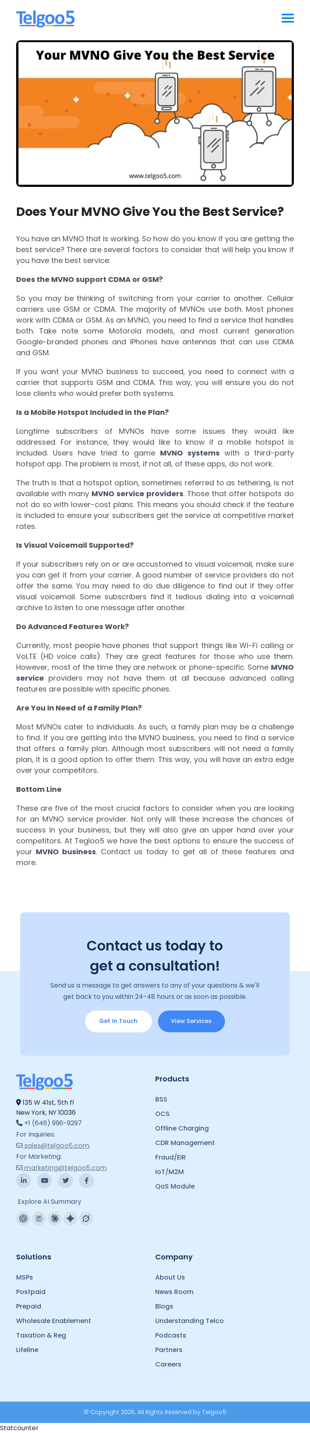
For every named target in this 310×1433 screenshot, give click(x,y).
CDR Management (185, 1142)
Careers (168, 1364)
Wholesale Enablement (53, 1320)
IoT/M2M (169, 1171)
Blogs (164, 1306)
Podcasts (170, 1335)
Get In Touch (118, 1021)
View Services (191, 1021)
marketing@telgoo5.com (61, 1167)
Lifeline (27, 1349)
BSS (161, 1099)
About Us (170, 1277)
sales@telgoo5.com (52, 1145)
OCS (162, 1113)
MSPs (24, 1277)
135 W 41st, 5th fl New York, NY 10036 (46, 1107)
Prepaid (28, 1306)
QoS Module (175, 1186)
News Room (174, 1291)
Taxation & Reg (41, 1335)
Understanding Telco (189, 1320)
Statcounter (19, 1428)
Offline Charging (182, 1128)
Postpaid (31, 1291)
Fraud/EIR (170, 1157)
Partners (169, 1349)
